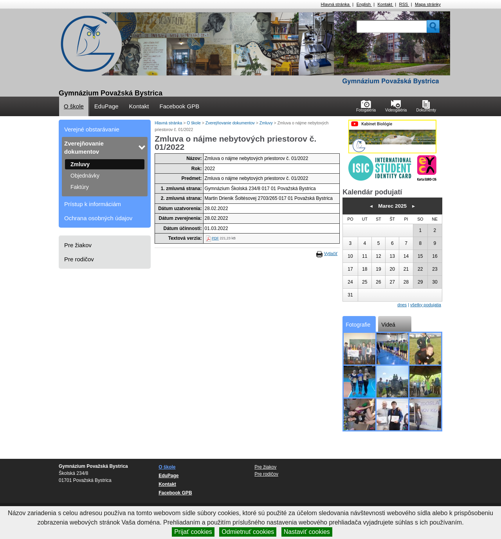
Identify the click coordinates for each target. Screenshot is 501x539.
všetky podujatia (425, 304)
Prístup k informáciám (92, 204)
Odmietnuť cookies (248, 531)
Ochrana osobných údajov (98, 218)
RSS (404, 4)
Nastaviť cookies (307, 531)
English (364, 4)
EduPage (106, 106)
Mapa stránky (428, 4)
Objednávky (84, 175)
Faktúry (79, 187)
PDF (215, 238)
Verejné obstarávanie (91, 129)
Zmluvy (80, 164)
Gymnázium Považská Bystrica (110, 93)
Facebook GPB (179, 106)
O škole (74, 106)
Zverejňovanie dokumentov (84, 147)
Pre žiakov (78, 245)
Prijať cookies (193, 531)
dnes (402, 304)
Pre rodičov (79, 259)
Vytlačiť (330, 253)
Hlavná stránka (336, 4)
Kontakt (385, 4)
